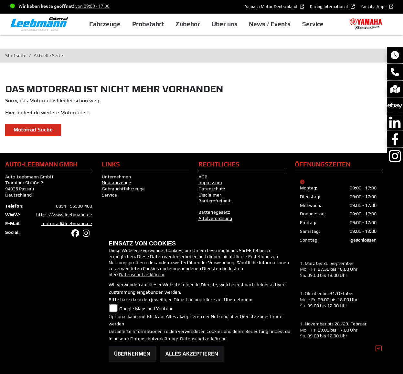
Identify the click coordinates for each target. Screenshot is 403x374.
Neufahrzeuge (116, 182)
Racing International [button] (329, 6)
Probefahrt (148, 24)
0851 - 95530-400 (74, 206)
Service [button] (312, 24)
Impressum (210, 182)
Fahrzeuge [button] (105, 24)
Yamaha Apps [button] (374, 6)
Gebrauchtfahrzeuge (123, 188)
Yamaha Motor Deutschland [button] (271, 6)
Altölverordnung (215, 218)
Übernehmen (132, 354)
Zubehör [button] (187, 24)
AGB (202, 176)
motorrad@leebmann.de (66, 223)
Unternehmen (116, 176)
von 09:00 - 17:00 (92, 6)
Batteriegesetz (214, 212)
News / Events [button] (270, 24)
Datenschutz (211, 188)
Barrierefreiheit (214, 200)
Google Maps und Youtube (146, 308)
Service (109, 195)
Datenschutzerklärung (142, 274)
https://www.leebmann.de (64, 214)
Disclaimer (209, 195)
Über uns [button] (225, 24)
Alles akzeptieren (191, 354)
